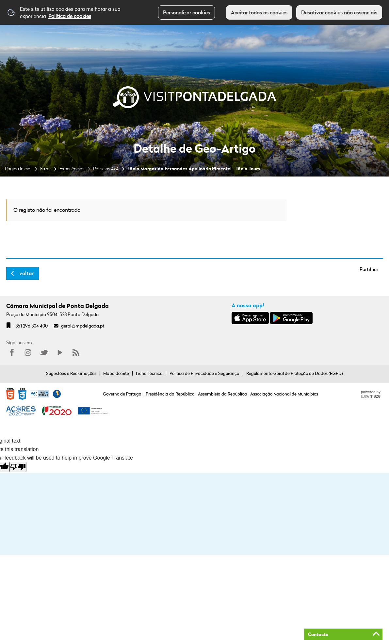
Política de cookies (69, 16)
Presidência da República (170, 394)
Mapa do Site (116, 373)
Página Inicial (18, 168)
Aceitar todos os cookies (259, 12)
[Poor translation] (17, 467)
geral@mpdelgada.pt (83, 326)
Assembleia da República (222, 394)
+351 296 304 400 (30, 326)
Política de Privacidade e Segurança (204, 373)
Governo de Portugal (122, 394)
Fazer (45, 168)
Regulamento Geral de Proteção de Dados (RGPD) (294, 373)
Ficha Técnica (149, 373)
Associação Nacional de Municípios (284, 394)
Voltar (26, 273)
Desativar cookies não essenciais (339, 12)
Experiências (71, 168)
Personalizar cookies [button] (186, 12)
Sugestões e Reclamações (71, 373)
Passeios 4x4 (106, 168)
